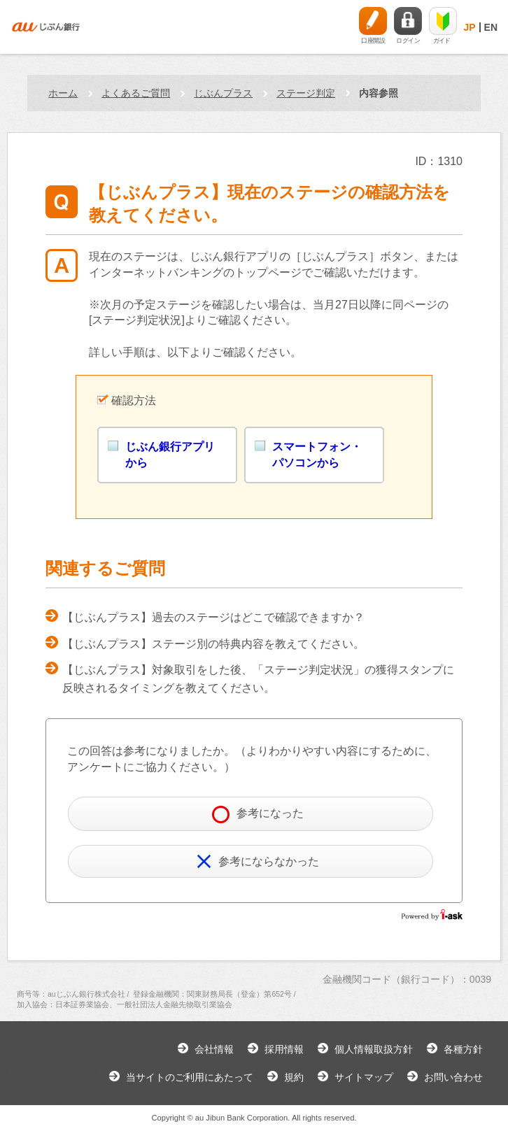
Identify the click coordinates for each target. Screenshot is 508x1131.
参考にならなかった (258, 861)
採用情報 (284, 1049)
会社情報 (214, 1049)
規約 (294, 1077)
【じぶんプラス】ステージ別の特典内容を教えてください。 (213, 644)
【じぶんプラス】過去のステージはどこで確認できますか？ (213, 617)
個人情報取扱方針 (373, 1049)
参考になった (258, 814)
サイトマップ (363, 1077)
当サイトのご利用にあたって (189, 1077)
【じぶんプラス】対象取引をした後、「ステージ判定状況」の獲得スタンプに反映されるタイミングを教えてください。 (258, 679)
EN (491, 27)
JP (469, 27)
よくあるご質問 (135, 93)
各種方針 (463, 1049)
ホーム (63, 93)
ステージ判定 (305, 93)
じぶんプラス (223, 93)
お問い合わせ (453, 1077)
